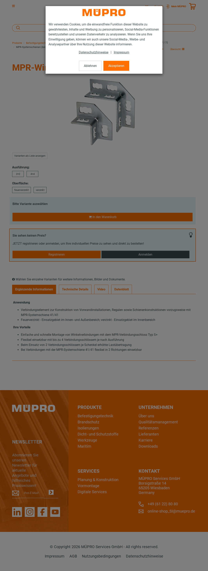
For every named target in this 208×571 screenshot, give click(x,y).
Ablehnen (90, 66)
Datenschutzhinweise (93, 52)
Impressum (121, 52)
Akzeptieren (116, 66)
